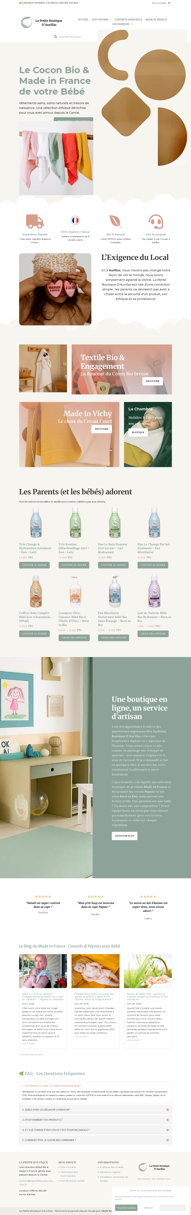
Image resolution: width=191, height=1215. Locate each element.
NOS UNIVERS (100, 19)
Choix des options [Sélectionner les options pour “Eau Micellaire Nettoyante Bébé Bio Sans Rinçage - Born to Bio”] (105, 610)
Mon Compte (159, 3)
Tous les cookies (126, 1207)
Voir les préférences (173, 1207)
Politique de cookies (112, 1167)
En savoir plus (124, 835)
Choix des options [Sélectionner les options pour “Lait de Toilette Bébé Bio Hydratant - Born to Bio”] (126, 608)
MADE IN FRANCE (156, 19)
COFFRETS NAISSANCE (128, 19)
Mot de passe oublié (72, 1180)
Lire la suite (22, 1036)
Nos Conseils (143, 1179)
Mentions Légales (110, 1172)
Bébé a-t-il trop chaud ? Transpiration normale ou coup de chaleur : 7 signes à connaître (43, 997)
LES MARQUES (121, 24)
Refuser (148, 1207)
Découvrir (152, 381)
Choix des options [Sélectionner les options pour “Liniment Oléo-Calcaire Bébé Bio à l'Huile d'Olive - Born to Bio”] (84, 610)
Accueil (83, 19)
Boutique (138, 432)
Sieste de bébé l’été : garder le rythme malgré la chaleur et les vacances (146, 997)
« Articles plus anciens (23, 1046)
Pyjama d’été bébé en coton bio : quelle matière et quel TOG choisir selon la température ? (94, 997)
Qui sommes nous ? (162, 1179)
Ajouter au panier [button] (62, 571)
